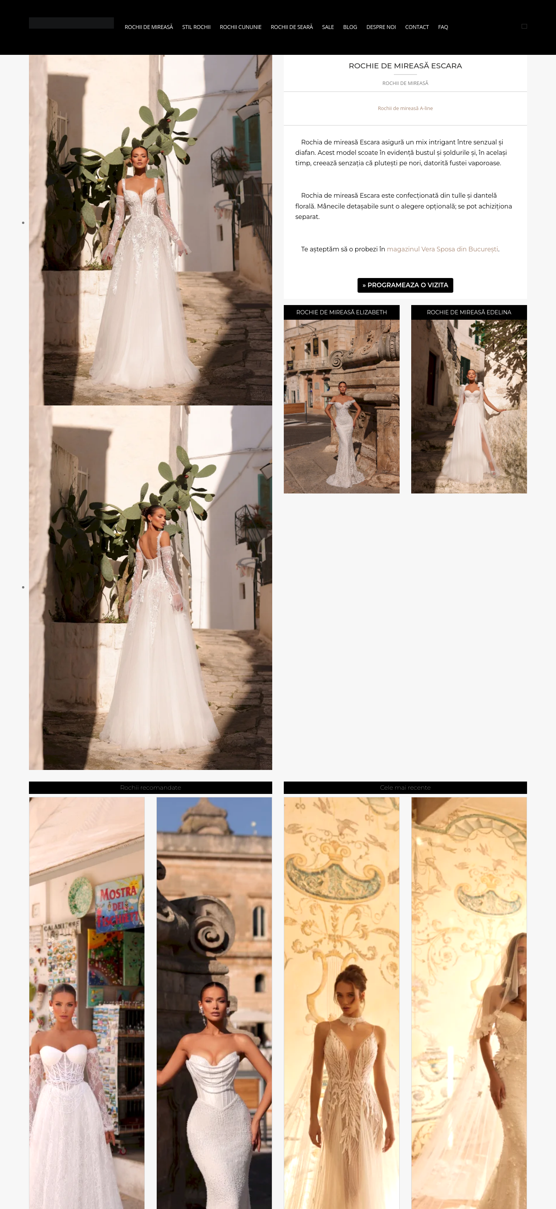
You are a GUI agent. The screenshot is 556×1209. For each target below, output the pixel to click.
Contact (417, 27)
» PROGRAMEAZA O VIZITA (405, 285)
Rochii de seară (292, 27)
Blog (350, 27)
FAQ (443, 27)
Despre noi (381, 27)
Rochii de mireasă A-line (405, 108)
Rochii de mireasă (149, 27)
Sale (328, 27)
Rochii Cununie (240, 27)
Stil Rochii (196, 27)
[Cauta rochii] (524, 26)
